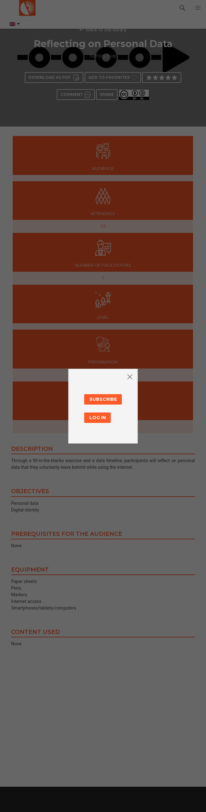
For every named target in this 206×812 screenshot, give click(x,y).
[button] (198, 8)
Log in (97, 417)
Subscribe (103, 399)
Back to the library (106, 30)
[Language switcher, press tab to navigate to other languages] (14, 24)
